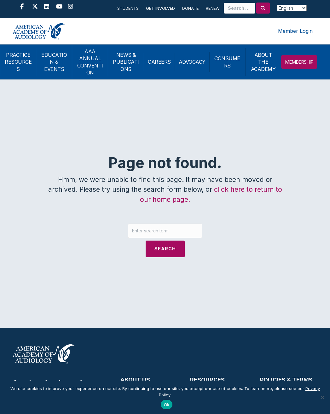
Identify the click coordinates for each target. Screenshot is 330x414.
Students (128, 8)
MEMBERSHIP (299, 62)
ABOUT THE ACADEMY (263, 62)
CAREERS (159, 62)
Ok (166, 404)
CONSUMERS (227, 61)
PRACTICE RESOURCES (18, 62)
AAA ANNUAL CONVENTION (90, 62)
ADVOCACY (192, 62)
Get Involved (160, 8)
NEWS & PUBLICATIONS (126, 62)
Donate (190, 8)
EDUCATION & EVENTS (54, 62)
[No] (322, 397)
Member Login (295, 31)
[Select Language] (292, 8)
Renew (213, 8)
